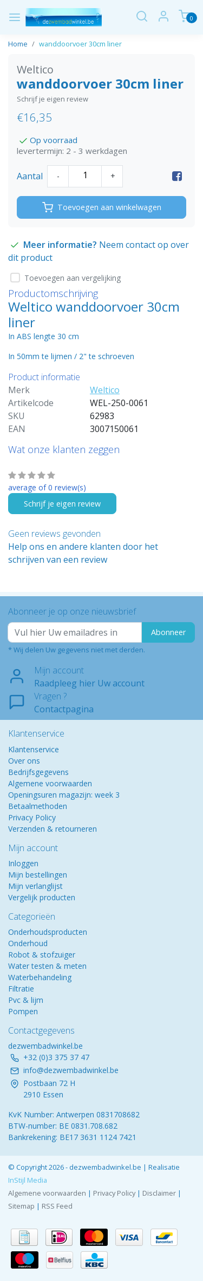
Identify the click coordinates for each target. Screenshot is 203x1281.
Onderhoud (28, 943)
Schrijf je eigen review (52, 99)
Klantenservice (33, 749)
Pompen (23, 1011)
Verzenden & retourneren (52, 829)
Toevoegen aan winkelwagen (101, 207)
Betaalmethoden (37, 806)
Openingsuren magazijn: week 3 (64, 795)
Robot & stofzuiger (41, 954)
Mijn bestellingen (37, 874)
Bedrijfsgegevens (38, 772)
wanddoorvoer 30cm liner (80, 44)
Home (18, 44)
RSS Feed (57, 1206)
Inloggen (23, 863)
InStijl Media (27, 1180)
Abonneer (168, 632)
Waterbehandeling (39, 977)
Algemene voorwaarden (50, 783)
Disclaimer (159, 1193)
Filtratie (21, 988)
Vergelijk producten (41, 897)
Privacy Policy (32, 817)
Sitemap (21, 1206)
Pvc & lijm (25, 1000)
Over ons (24, 761)
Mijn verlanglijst (35, 886)
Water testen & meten (47, 966)
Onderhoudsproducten (47, 932)
